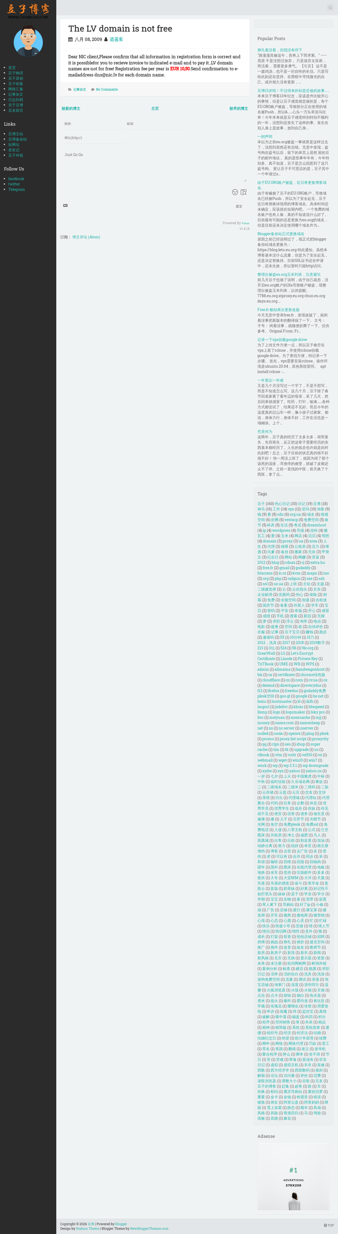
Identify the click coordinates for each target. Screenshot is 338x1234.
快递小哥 (282, 925)
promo (268, 738)
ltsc (260, 717)
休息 (313, 802)
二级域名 (274, 786)
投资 (287, 936)
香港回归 (291, 1112)
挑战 (274, 941)
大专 (274, 877)
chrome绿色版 (312, 674)
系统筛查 (312, 1027)
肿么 (286, 1054)
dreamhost (316, 524)
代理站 (310, 797)
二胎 (324, 786)
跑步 (323, 631)
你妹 (311, 808)
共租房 (276, 834)
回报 (300, 861)
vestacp (291, 519)
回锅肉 (315, 861)
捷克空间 (317, 941)
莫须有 (307, 1059)
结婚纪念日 (266, 1038)
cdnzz (290, 562)
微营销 (319, 915)
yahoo (294, 770)
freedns (291, 690)
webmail (265, 760)
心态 (274, 920)
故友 (300, 947)
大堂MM (291, 877)
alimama (283, 669)
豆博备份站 (17, 139)
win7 (312, 760)
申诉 (270, 1011)
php (278, 578)
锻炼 (261, 1102)
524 (283, 647)
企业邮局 (264, 594)
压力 (315, 546)
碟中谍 (281, 1016)
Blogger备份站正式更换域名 (280, 233)
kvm (296, 573)
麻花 (287, 1118)
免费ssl (312, 824)
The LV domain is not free (120, 28)
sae (309, 578)
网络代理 (295, 1043)
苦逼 (315, 557)
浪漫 (315, 979)
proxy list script (293, 738)
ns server (287, 728)
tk (287, 749)
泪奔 (274, 973)
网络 (279, 1043)
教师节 (315, 947)
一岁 (261, 776)
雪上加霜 (274, 1107)
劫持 (295, 845)
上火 (287, 776)
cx (325, 679)
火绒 (295, 989)
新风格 (263, 957)
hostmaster (282, 701)
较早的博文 (238, 108)
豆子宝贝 (292, 631)
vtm (278, 754)
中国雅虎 (304, 776)
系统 (296, 1027)
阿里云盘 (291, 1102)
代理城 (294, 797)
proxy (288, 541)
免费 (271, 599)
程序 (266, 1022)
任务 (287, 802)
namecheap (310, 722)
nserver (306, 728)
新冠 (307, 615)
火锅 (308, 989)
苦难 (280, 1059)
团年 (261, 867)
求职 (276, 621)
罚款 (312, 1043)
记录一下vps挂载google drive (282, 339)
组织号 (272, 1032)
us (316, 749)
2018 (300, 642)
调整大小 (289, 1080)
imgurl (263, 706)
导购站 (288, 904)
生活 (284, 524)
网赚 (302, 557)
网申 (266, 1043)
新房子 (276, 952)
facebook (16, 178)
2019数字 (317, 642)
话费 (317, 1075)
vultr (292, 754)
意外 (309, 931)
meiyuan (277, 717)
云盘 (283, 792)
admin (263, 669)
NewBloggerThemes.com (149, 1228)
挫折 (300, 941)
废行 (296, 909)
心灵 (300, 920)
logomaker (295, 712)
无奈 (312, 551)
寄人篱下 (269, 904)
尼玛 (305, 508)
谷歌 (306, 1080)
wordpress (281, 530)
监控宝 (307, 1011)
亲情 (266, 797)
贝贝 (312, 535)
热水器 (315, 995)
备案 (284, 605)
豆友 (319, 1080)
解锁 (261, 1075)
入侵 (278, 829)
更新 (321, 957)
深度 (295, 984)
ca (270, 674)
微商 (287, 915)
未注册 (276, 963)
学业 (308, 893)
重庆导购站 (293, 1091)
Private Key (308, 658)
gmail (284, 567)
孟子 (295, 893)
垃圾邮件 (304, 872)
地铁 (261, 872)
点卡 (274, 995)
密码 (271, 610)
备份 (284, 551)
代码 (274, 802)
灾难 (321, 989)
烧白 (300, 995)
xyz (280, 770)
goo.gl (285, 696)
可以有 (281, 856)
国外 (274, 867)
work (262, 765)
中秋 (261, 781)
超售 (298, 1086)
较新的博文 (71, 108)
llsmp (262, 712)
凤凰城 (263, 840)
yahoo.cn (314, 770)
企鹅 (300, 802)
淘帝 (303, 621)
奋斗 (298, 883)
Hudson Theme (87, 1228)
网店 (298, 535)
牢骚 (261, 1005)
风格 (261, 1112)
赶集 (285, 1086)
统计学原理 (304, 1038)
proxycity (320, 738)
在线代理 (304, 867)
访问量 (289, 1075)
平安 (284, 610)
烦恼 (287, 995)
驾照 (325, 535)
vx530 (307, 754)
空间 (288, 626)
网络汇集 (15, 88)
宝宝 (274, 899)
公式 (311, 829)
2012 (261, 562)
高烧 (274, 1118)
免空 (274, 824)
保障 (284, 546)
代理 (271, 546)
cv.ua (313, 679)
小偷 (319, 904)
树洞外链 (319, 963)
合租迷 (321, 599)
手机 (280, 615)
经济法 (302, 1032)
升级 (300, 530)
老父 (305, 1048)
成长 (261, 936)
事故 (319, 781)
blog (275, 562)
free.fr (268, 567)
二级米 (293, 786)
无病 (291, 957)
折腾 (275, 519)
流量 (289, 979)
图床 (287, 867)
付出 (279, 797)
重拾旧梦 (315, 1091)
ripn (275, 744)
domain (269, 541)
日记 (301, 503)
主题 (320, 583)
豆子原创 (15, 78)
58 (294, 647)
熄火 (274, 1000)
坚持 (287, 872)
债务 (304, 813)
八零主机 (294, 829)
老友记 (13, 149)
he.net (318, 696)
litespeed (316, 706)
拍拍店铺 (304, 936)
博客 (274, 850)
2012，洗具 (267, 642)
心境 (261, 920)
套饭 (274, 888)
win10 (297, 760)
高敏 (261, 1118)
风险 (274, 1112)
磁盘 (296, 1016)
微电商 (302, 915)
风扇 (317, 1107)
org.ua (295, 514)
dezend (268, 685)
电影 (261, 626)
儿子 (283, 818)
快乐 (266, 925)
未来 (261, 963)
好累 (304, 888)
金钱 (287, 1096)
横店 (299, 968)
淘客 (320, 508)
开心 (312, 610)
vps (291, 508)
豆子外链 (15, 155)
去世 (287, 850)
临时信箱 (278, 781)
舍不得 (314, 1054)
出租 (291, 840)
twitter (14, 184)
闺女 (274, 1102)
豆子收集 (15, 83)
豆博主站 (15, 133)
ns (271, 728)
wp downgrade (315, 765)
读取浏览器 (266, 1080)
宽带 (309, 899)
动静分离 (264, 845)
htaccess (265, 573)
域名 (311, 514)
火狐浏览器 (276, 989)
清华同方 (311, 984)
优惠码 (284, 594)
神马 (261, 508)
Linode (286, 658)
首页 (12, 67)
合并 (296, 856)
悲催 (299, 925)
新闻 (317, 952)
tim (276, 749)
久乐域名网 (300, 781)
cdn (280, 514)
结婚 (317, 1032)
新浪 (291, 952)
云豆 (296, 792)
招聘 (321, 936)
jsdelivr (281, 706)
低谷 (298, 808)
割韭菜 (306, 840)
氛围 (312, 968)
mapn (312, 573)
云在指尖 (299, 589)
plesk (324, 733)
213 (260, 647)
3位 (272, 647)
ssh (322, 578)
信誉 (291, 813)
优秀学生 (281, 808)
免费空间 (311, 519)
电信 (317, 621)
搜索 (293, 615)
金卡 (274, 1096)
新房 (261, 952)
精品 (322, 1022)
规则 (319, 1070)
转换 (261, 1091)
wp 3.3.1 (290, 765)
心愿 (287, 920)
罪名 (266, 1048)
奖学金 (313, 883)
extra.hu (318, 562)
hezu (261, 701)
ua (301, 541)
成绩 (266, 615)
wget (282, 760)
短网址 (13, 144)
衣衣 (308, 1064)
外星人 (299, 605)
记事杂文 (15, 94)
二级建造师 (266, 589)
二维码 (309, 786)
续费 (323, 1038)
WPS (310, 663)
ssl (265, 583)
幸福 (298, 610)
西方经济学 (280, 1070)
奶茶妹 (289, 888)
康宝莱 (311, 909)
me (326, 573)
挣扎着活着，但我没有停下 (279, 49)
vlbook (263, 754)
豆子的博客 (266, 1086)
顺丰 (304, 1107)
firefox (273, 690)
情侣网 (281, 931)
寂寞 (323, 899)
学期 (261, 899)
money (263, 722)
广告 (270, 909)
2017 (286, 642)
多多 (321, 872)
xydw (267, 770)
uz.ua (278, 583)
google (301, 696)
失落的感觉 (280, 883)
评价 (304, 1075)
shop (300, 744)
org (266, 578)
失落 (261, 883)
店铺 (283, 909)
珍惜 (308, 1005)
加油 (321, 840)
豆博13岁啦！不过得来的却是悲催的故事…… (293, 90)
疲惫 (275, 626)
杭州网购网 (296, 963)
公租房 (300, 546)
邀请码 (268, 637)
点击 (261, 995)
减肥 (304, 834)
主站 (307, 583)
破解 (266, 1016)
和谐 (261, 861)
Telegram (16, 189)
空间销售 (282, 1022)
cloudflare (271, 679)
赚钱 (309, 631)
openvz (294, 733)
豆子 (261, 503)
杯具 (271, 524)
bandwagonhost (310, 669)
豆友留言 (15, 110)
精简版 (281, 1027)
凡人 (317, 834)
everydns (313, 685)
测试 (302, 979)
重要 (261, 1096)
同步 (309, 856)
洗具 (308, 973)
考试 (297, 524)
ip (264, 530)
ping (310, 733)
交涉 (322, 792)
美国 (279, 1048)
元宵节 (298, 818)
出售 (278, 840)
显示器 (306, 957)
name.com (284, 722)
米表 (309, 1022)
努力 (281, 845)
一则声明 (264, 136)
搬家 (298, 551)
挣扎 (287, 941)
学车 (315, 605)
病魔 (283, 1011)
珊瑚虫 (293, 1005)
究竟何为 (264, 431)
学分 (321, 893)
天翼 (321, 877)
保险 (313, 594)
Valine (245, 223)
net (260, 728)
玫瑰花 (276, 1005)
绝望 (285, 1038)
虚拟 (274, 1064)
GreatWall (266, 653)
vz (320, 754)
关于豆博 (15, 104)
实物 (287, 899)
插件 (274, 947)
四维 (287, 861)
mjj (318, 717)
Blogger (121, 1224)
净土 (291, 834)
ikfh (309, 701)
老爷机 (320, 1048)
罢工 (325, 1043)
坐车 (274, 872)
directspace (290, 685)
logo (276, 712)
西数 (261, 1070)
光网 (261, 824)
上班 (293, 583)
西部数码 (302, 1070)
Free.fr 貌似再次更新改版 (278, 309)
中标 (321, 776)
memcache (300, 717)
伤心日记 (282, 503)
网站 (288, 557)
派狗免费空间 (268, 979)
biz (260, 674)
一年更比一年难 (270, 380)
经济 (287, 1032)
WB (297, 663)
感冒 (325, 610)
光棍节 (315, 818)
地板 (321, 867)
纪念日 (273, 557)
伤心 (299, 594)
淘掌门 (279, 984)
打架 (274, 936)
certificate (286, 674)
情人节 (323, 925)
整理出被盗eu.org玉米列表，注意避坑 (289, 274)
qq (264, 744)
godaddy (303, 567)
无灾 (278, 957)
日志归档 (15, 99)
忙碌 (323, 920)
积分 (322, 1016)
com (299, 679)
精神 (266, 1027)
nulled (262, 733)
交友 (309, 792)
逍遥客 (116, 39)
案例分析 (269, 968)
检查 (286, 968)
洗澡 (321, 973)
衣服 (261, 631)
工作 (276, 508)
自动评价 (315, 626)
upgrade (301, 749)
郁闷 (274, 1091)
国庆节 (268, 605)
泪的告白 (291, 973)
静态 (291, 1107)
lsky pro (318, 712)
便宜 (278, 813)
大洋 (308, 877)
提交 (239, 206)
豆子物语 (15, 72)
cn (287, 679)
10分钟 (295, 637)
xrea (313, 541)
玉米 (284, 535)
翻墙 (292, 1048)
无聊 (321, 615)
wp (275, 765)
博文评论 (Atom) (86, 236)
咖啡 (274, 861)
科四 (309, 1016)
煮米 (261, 1000)
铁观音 (302, 1096)
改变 (287, 947)
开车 (274, 915)
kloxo (298, 706)
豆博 (317, 503)
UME (283, 663)
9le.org (307, 647)
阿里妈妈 (311, 1102)
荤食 (293, 1059)
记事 (275, 631)
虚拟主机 (291, 1064)
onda (278, 733)
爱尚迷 (302, 1000)
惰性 (296, 931)
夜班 (261, 877)
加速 (305, 599)
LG (283, 653)
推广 (261, 947)
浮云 (290, 621)
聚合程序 (269, 1054)
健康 (261, 818)
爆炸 (287, 1000)
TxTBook (265, 663)
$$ (282, 637)
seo (288, 744)
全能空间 (288, 599)
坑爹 (271, 551)
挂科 (314, 530)
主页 (155, 108)
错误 (317, 1096)
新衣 (304, 952)
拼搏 (261, 941)
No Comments (107, 89)
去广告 (302, 850)
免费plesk (292, 824)
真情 (323, 1011)
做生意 (319, 813)
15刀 (310, 637)
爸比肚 (319, 1000)
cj (302, 562)
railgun (294, 578)
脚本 (299, 1054)
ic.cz (282, 573)
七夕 (274, 776)
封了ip (305, 904)
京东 (317, 589)
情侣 (266, 931)
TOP (329, 1225)
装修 (321, 1064)
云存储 (267, 792)
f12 (260, 690)
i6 (299, 701)
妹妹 (281, 893)
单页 (308, 845)
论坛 (274, 1075)
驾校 (317, 1112)
